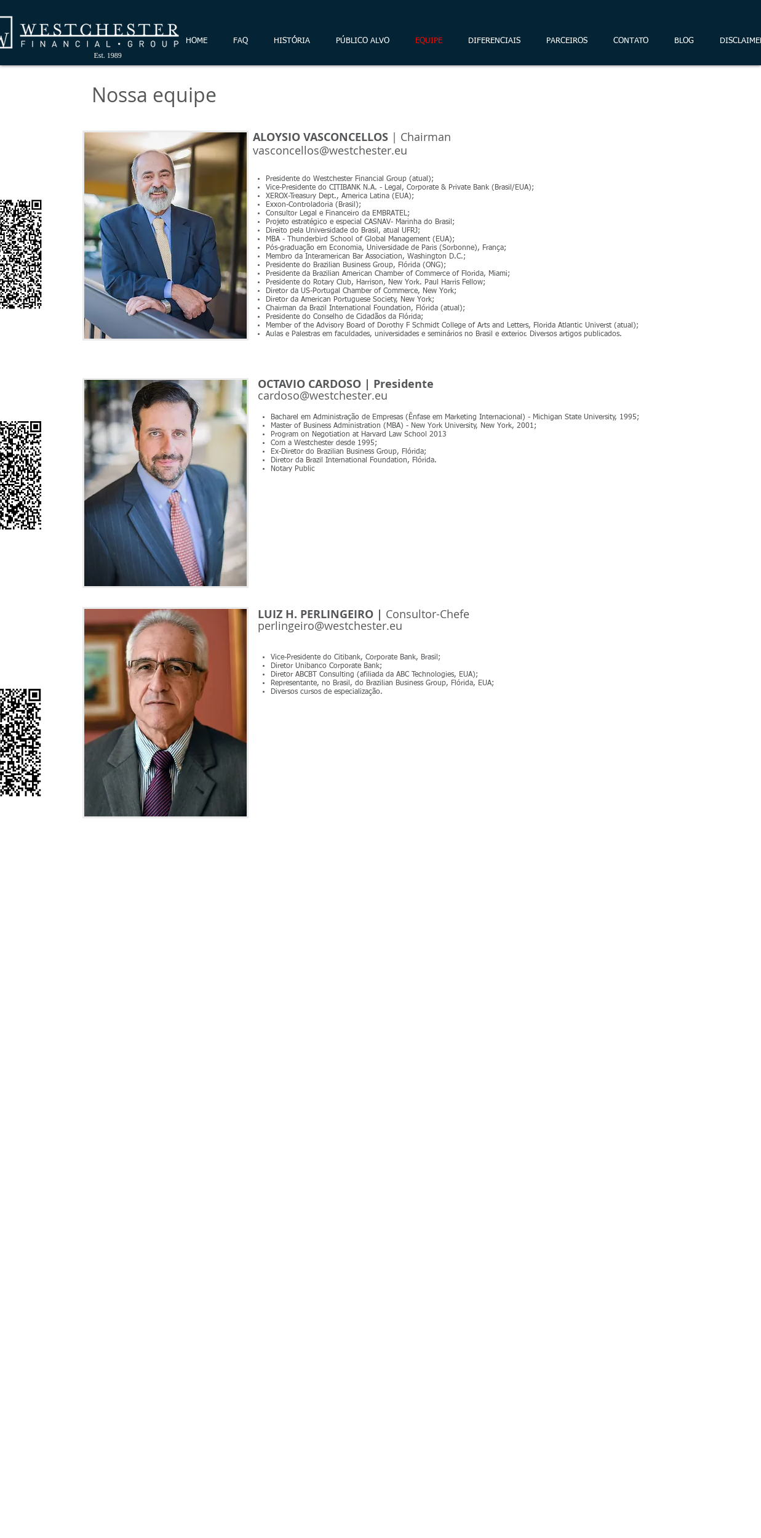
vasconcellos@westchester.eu (330, 150)
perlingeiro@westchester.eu (330, 625)
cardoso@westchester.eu (323, 395)
